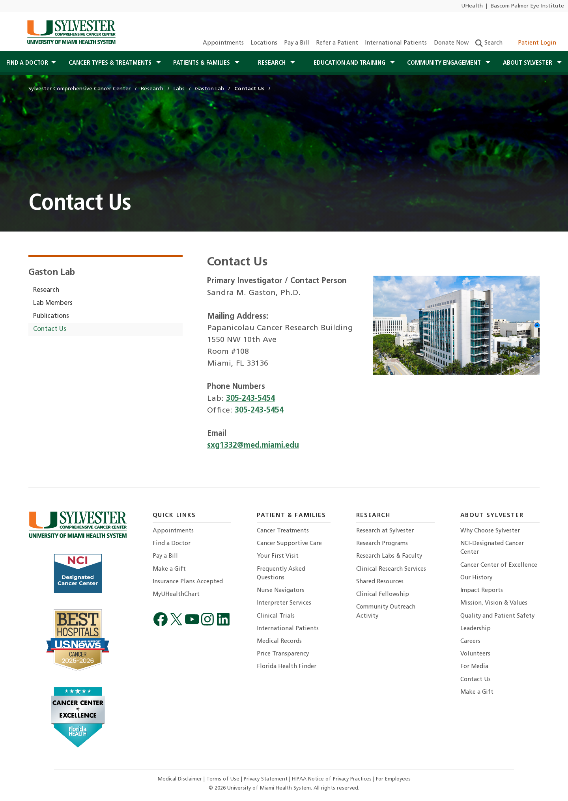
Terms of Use (223, 779)
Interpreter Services (284, 603)
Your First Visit (278, 556)
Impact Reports (481, 591)
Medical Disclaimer (181, 779)
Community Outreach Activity (385, 611)
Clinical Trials (276, 616)
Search (489, 43)
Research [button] (272, 63)
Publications (51, 316)
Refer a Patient (337, 43)
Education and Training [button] (350, 63)
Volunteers (475, 654)
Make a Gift (169, 569)
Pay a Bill (296, 43)
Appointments (223, 43)
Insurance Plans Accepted (188, 582)
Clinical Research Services (391, 569)
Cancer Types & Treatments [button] (111, 63)
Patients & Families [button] (202, 63)
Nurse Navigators (280, 591)
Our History (476, 578)
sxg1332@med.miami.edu (253, 446)
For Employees (393, 779)
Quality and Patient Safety (497, 616)
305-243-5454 (250, 399)
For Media (474, 667)
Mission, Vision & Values (493, 603)
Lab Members (53, 303)
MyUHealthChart (176, 594)
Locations (263, 43)
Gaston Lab (51, 272)
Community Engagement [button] (444, 63)
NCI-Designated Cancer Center (492, 548)
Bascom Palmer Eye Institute (527, 6)
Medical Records (279, 641)
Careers (470, 641)
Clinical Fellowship (382, 594)
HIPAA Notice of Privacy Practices (332, 779)
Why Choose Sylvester (490, 531)
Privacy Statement (266, 779)
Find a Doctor (172, 544)
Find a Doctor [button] (27, 63)
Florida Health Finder (286, 667)
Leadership (475, 629)
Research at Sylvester (385, 531)
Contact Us (49, 329)
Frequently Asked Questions (281, 573)
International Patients (396, 43)
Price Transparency (283, 654)
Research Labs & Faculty (389, 556)
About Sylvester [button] (528, 63)
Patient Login (532, 43)
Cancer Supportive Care (289, 544)
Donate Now (451, 43)
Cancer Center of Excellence (498, 565)
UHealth (472, 6)
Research (46, 290)
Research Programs (382, 544)
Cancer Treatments (283, 531)
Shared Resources (380, 582)
